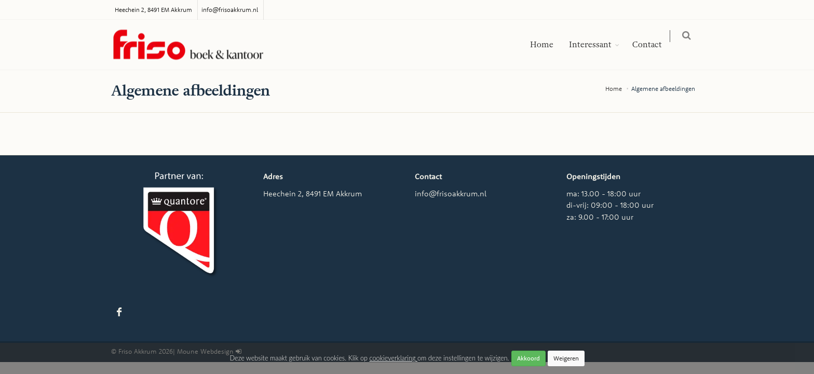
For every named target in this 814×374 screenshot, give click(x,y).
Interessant (596, 44)
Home (548, 44)
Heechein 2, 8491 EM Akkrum (153, 10)
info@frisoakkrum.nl (229, 10)
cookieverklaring (393, 358)
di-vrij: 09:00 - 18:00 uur (610, 205)
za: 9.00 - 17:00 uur (599, 217)
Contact (653, 44)
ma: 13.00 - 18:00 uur (603, 193)
